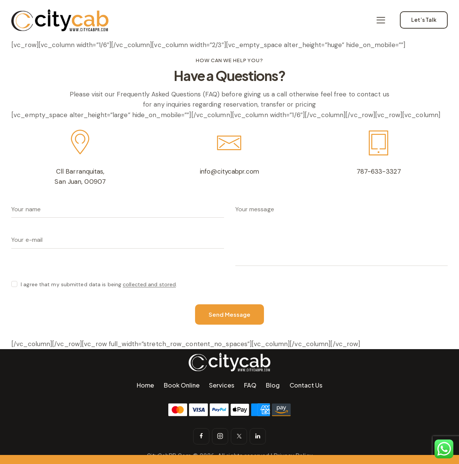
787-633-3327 (379, 171)
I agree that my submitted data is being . (99, 284)
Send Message (229, 314)
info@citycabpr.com (229, 171)
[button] (381, 20)
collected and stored (149, 284)
